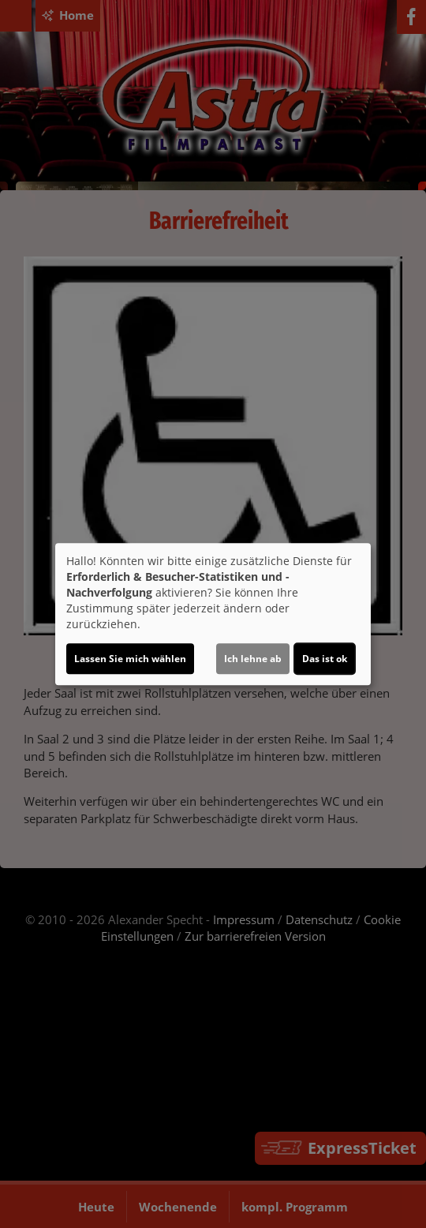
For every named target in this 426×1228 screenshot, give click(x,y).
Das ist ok (324, 658)
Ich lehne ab (253, 658)
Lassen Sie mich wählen (130, 658)
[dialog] (213, 614)
